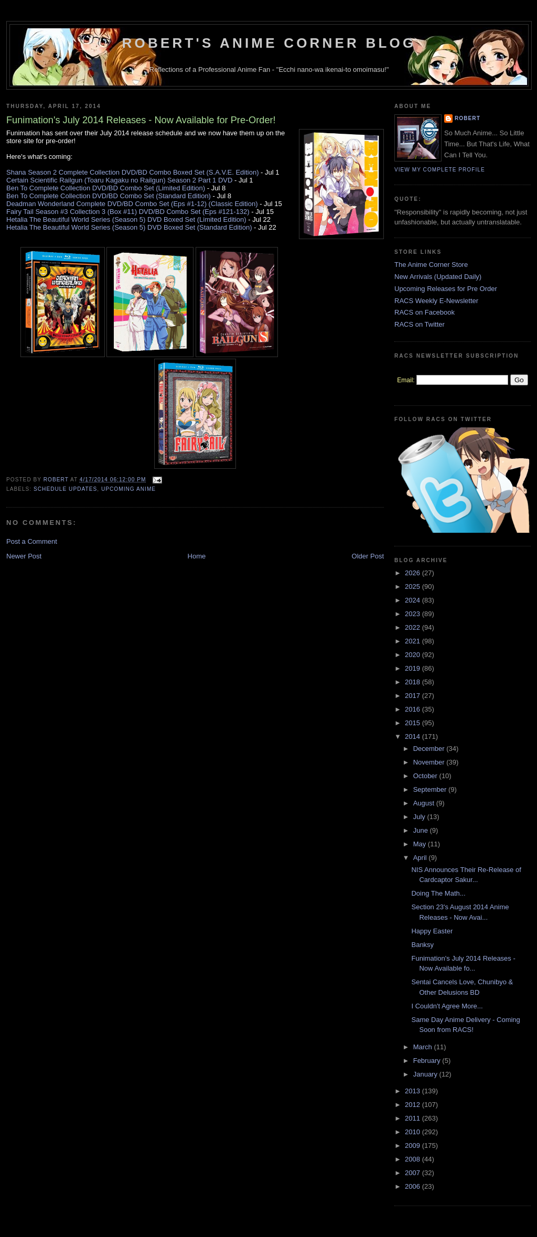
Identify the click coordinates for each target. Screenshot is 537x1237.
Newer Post (23, 556)
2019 (413, 668)
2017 (413, 696)
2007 (413, 1173)
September (430, 789)
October (426, 776)
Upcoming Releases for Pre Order (445, 289)
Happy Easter (432, 931)
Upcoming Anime (128, 489)
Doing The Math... (438, 893)
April (421, 858)
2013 (413, 1091)
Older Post (368, 556)
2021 (413, 641)
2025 (413, 586)
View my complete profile (439, 170)
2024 (413, 600)
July (420, 817)
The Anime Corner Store (431, 264)
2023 (413, 614)
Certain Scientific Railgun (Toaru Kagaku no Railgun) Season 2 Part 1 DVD (119, 180)
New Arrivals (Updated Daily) (437, 277)
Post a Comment (31, 541)
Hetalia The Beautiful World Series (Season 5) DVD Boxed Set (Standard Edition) (129, 227)
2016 (413, 709)
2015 (413, 723)
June (421, 830)
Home (197, 556)
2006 (413, 1186)
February (428, 1060)
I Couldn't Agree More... (446, 1006)
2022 (413, 627)
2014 (413, 736)
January (426, 1074)
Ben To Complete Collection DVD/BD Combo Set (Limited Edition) (105, 188)
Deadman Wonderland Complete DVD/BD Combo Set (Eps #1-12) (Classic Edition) (132, 204)
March (423, 1047)
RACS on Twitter (419, 324)
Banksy (422, 945)
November (430, 762)
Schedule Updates (65, 489)
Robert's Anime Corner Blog (269, 43)
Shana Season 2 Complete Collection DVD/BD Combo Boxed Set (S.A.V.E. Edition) (132, 172)
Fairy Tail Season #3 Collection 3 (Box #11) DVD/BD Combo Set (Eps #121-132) (128, 212)
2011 (413, 1118)
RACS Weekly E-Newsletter (436, 301)
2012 (413, 1105)
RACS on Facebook (424, 312)
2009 (413, 1145)
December (430, 748)
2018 (413, 682)
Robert (467, 118)
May (420, 844)
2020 (413, 655)
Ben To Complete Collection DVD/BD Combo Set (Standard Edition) (108, 196)
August (424, 803)
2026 (413, 573)
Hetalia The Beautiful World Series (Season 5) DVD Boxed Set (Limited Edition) (126, 219)
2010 (413, 1132)
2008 (413, 1159)
